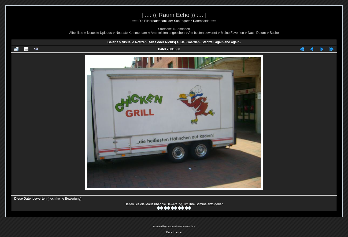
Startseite (165, 29)
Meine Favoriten (232, 33)
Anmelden (182, 29)
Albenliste (76, 33)
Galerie (113, 42)
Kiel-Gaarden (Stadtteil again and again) (210, 42)
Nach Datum (257, 33)
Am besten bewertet (202, 33)
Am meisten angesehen (167, 33)
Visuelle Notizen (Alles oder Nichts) (149, 42)
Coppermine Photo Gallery (180, 226)
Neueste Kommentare (131, 33)
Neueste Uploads (99, 33)
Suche (274, 33)
